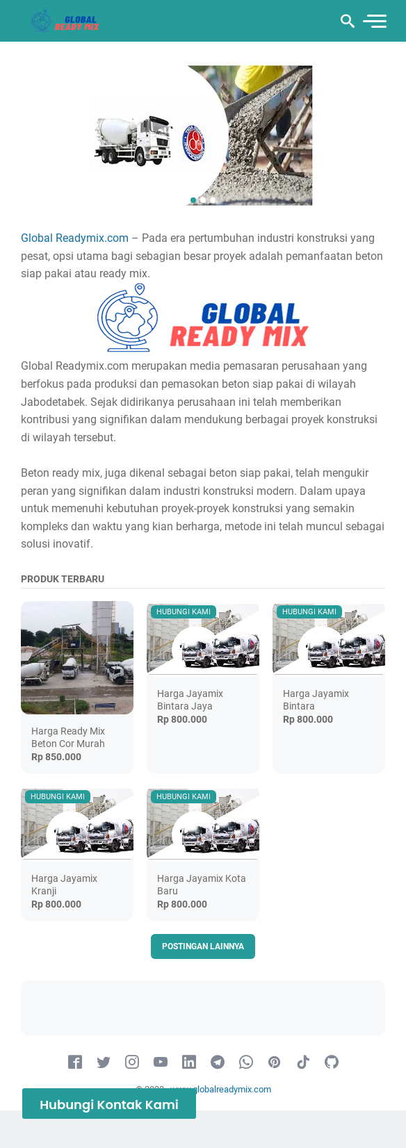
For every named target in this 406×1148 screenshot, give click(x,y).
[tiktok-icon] (303, 1062)
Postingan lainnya (203, 946)
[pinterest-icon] (274, 1062)
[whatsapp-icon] (246, 1062)
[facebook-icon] (75, 1062)
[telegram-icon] (217, 1062)
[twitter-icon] (103, 1062)
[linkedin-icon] (189, 1062)
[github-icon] (331, 1062)
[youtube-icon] (160, 1062)
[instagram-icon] (132, 1062)
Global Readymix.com (75, 238)
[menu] (374, 21)
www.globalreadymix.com (220, 1089)
